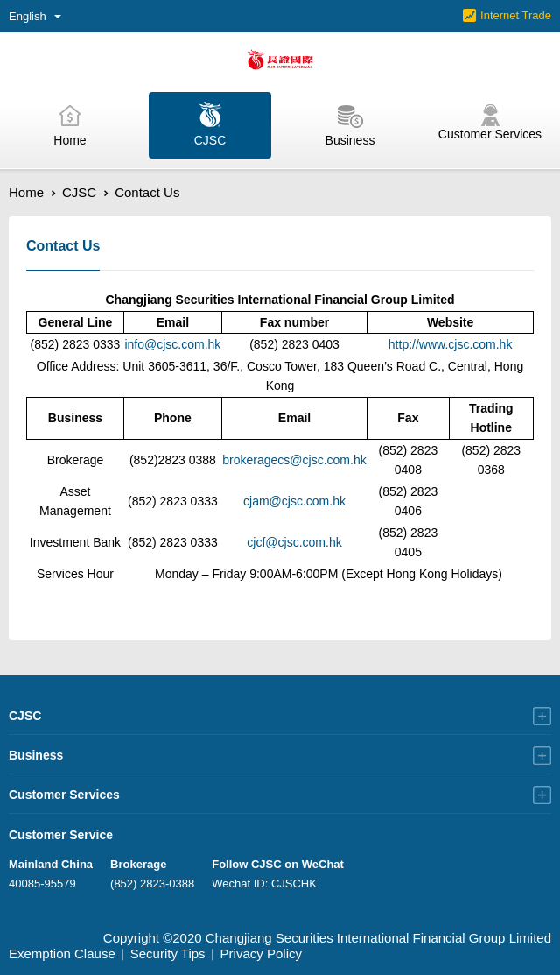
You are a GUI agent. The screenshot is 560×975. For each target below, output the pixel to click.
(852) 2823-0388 (152, 883)
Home (26, 192)
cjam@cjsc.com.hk (294, 501)
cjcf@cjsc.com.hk (294, 542)
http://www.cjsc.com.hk (450, 344)
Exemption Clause (62, 953)
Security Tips (168, 953)
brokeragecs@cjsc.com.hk (294, 460)
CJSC (79, 192)
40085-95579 (42, 883)
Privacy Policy (261, 953)
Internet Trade (515, 15)
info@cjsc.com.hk (172, 344)
